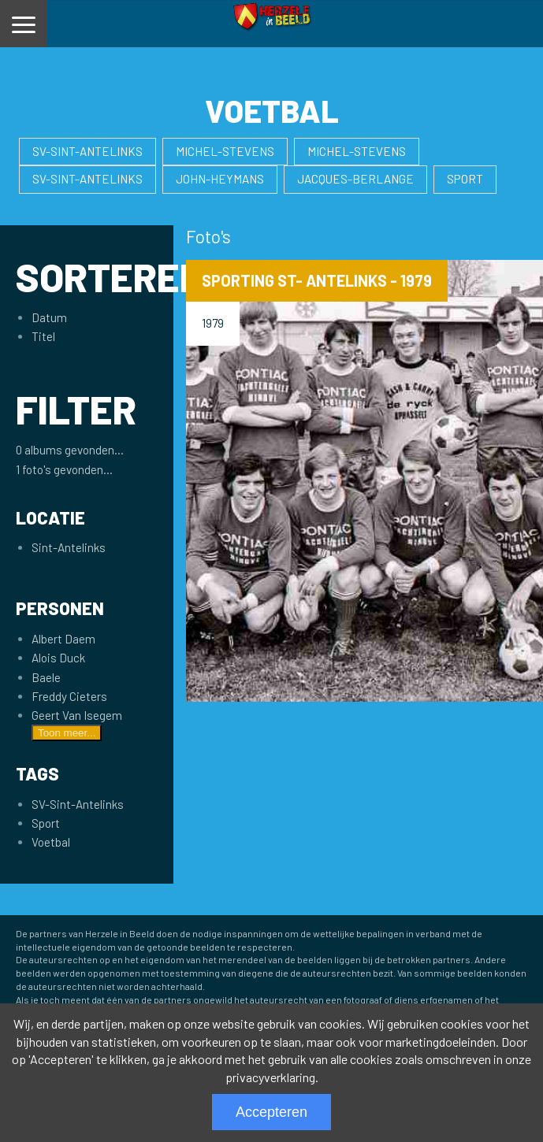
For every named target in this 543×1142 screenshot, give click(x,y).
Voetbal (51, 842)
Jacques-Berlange (355, 179)
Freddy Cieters (69, 696)
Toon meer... (66, 733)
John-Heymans (220, 179)
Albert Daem (63, 639)
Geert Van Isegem (77, 715)
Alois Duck (58, 658)
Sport (465, 179)
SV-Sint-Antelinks (87, 151)
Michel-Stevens (225, 151)
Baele (46, 677)
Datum (49, 317)
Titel (43, 336)
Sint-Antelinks (69, 547)
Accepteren (271, 1112)
